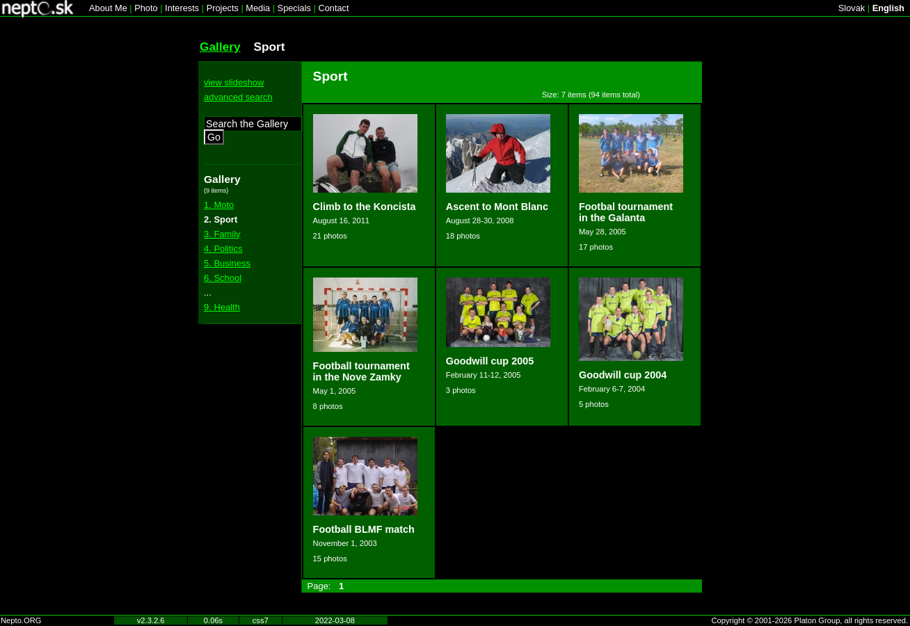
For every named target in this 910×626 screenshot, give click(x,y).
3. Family (222, 234)
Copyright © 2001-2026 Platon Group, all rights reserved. (810, 620)
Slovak (851, 8)
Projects (223, 8)
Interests (182, 8)
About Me (108, 8)
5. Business (227, 263)
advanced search (238, 97)
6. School (222, 278)
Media (258, 8)
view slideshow (234, 82)
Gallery (220, 47)
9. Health (222, 307)
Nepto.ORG (21, 620)
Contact (333, 8)
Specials (294, 8)
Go (214, 137)
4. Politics (223, 248)
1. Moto (219, 205)
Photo (145, 8)
